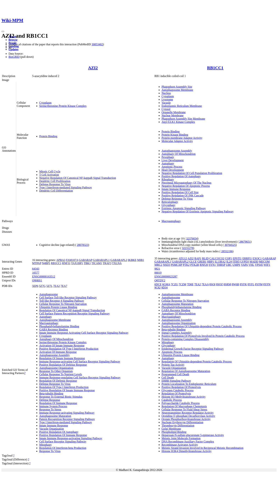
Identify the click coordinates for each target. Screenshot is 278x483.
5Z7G (42, 285)
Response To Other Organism (56, 371)
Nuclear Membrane (173, 115)
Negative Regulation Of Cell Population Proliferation (192, 173)
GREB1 (201, 261)
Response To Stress (50, 409)
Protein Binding (48, 136)
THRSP (220, 264)
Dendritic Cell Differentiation (56, 190)
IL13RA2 (220, 261)
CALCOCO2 (216, 258)
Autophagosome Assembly (177, 150)
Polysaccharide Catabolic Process (181, 403)
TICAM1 (96, 263)
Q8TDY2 (159, 280)
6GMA (166, 284)
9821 (157, 268)
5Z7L (49, 285)
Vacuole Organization (51, 428)
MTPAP (36, 263)
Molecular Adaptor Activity (177, 141)
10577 (35, 272)
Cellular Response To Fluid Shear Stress (184, 409)
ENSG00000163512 (43, 276)
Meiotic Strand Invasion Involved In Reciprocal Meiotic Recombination (202, 447)
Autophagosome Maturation (55, 415)
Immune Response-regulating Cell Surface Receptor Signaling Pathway (80, 377)
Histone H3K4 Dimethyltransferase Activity (187, 451)
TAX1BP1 (77, 263)
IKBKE (132, 259)
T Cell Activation (49, 174)
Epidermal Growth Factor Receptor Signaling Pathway (193, 348)
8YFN (266, 284)
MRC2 (158, 264)
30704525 (230, 244)
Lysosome (167, 99)
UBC (229, 264)
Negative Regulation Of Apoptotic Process (186, 185)
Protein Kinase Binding (175, 134)
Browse (13, 39)
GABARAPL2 (118, 259)
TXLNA (117, 263)
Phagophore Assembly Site (177, 86)
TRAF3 (107, 263)
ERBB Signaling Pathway (176, 380)
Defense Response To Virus (54, 184)
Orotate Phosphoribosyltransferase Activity (186, 419)
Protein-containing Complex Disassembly (185, 339)
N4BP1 (46, 263)
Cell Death (168, 377)
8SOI (212, 284)
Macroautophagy (171, 221)
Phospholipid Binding (174, 431)
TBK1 (87, 263)
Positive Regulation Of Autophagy (181, 176)
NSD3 (166, 264)
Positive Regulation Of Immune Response (63, 435)
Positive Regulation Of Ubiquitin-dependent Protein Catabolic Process (201, 326)
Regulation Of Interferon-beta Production (62, 447)
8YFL (251, 284)
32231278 (187, 248)
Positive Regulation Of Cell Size (180, 192)
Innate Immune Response (176, 189)
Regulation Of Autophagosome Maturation (186, 371)
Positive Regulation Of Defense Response (63, 364)
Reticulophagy (170, 201)
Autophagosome (48, 294)
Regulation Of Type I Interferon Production (63, 387)
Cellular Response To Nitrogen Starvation (63, 303)
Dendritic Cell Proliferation (54, 181)
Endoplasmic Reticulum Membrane (182, 105)
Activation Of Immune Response (58, 351)
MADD (254, 261)
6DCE (158, 284)
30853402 (97, 44)
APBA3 (60, 259)
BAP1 (197, 258)
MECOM (264, 261)
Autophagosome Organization (56, 367)
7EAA (205, 284)
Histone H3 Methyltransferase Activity (183, 396)
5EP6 (35, 285)
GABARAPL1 (101, 259)
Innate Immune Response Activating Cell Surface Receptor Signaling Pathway (83, 332)
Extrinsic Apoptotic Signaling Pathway (184, 208)
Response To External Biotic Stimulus (60, 396)
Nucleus (166, 93)
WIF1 (266, 264)
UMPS (236, 264)
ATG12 (183, 258)
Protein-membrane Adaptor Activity (182, 137)
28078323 (82, 244)
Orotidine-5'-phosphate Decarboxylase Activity (188, 415)
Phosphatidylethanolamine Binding (59, 326)
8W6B (235, 284)
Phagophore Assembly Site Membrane (183, 118)
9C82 (157, 287)
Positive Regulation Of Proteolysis (181, 387)
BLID (205, 258)
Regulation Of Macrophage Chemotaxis (184, 406)
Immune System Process (53, 406)
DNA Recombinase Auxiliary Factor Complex (188, 441)
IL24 (229, 261)
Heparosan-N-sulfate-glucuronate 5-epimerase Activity (193, 435)
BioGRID (14, 56)
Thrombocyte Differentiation (178, 425)
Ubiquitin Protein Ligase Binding (58, 307)
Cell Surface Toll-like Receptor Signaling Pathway (68, 297)
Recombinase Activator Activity (180, 444)
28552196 (226, 251)
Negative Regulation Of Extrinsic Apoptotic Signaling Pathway (197, 211)
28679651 (245, 241)
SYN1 (212, 264)
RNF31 (66, 263)
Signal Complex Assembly (177, 332)
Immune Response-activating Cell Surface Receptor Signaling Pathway (79, 361)
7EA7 (63, 285)
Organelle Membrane (174, 112)
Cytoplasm (45, 102)
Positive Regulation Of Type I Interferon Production (68, 348)
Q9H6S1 (37, 280)
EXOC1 (257, 258)
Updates (13, 49)
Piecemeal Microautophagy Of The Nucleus (186, 182)
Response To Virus (49, 451)
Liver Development (173, 160)
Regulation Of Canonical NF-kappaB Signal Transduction (72, 310)
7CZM (182, 284)
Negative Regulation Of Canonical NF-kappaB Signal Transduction (77, 177)
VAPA (244, 264)
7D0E (190, 284)
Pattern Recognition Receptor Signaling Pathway (67, 419)
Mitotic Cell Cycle (49, 171)
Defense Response (49, 399)
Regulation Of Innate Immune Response (62, 358)
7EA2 (56, 285)
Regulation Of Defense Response (58, 380)
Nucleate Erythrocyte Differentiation (182, 422)
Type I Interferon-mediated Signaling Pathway (65, 187)
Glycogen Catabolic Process (177, 390)
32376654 (192, 238)
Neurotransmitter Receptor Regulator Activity (188, 412)
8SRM (227, 284)
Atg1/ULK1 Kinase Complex (178, 121)
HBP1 (210, 261)
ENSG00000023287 (165, 276)
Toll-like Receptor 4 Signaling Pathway (61, 300)
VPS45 (259, 264)
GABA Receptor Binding (53, 329)
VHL (251, 264)
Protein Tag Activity (173, 364)
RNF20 (204, 264)
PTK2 (186, 264)
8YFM (259, 284)
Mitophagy (45, 444)
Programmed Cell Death (175, 374)
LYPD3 (244, 261)
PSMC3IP (176, 264)
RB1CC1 (215, 67)
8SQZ (219, 284)
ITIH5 (236, 261)
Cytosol (166, 109)
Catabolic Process (172, 399)
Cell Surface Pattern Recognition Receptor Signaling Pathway (74, 313)
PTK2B (194, 264)
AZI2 (93, 67)
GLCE (193, 261)
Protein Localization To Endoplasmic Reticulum (189, 383)
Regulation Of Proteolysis (176, 393)
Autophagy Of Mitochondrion (179, 153)
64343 (35, 268)
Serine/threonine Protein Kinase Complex (63, 105)
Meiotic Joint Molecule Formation (181, 438)
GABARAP (85, 259)
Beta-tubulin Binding (51, 393)
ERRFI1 (247, 258)
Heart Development (173, 169)
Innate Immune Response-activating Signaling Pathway (70, 438)
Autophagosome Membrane (177, 89)
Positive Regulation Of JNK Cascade (183, 195)
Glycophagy (168, 205)
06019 (158, 272)
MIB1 (140, 259)
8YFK (243, 284)
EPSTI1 (237, 258)
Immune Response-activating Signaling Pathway (66, 412)
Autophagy (168, 163)
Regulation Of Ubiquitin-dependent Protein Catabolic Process (197, 361)
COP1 (228, 258)
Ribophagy (168, 179)
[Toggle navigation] (2, 31)
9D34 (164, 287)
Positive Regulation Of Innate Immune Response (67, 390)
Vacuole (166, 102)
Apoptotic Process (172, 166)
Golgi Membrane (171, 428)
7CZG (174, 284)
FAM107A (72, 259)
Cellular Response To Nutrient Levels (60, 374)
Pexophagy (168, 157)
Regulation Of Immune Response (58, 403)
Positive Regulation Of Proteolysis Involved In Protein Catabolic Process (203, 335)
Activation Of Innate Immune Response (61, 345)
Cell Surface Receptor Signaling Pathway (62, 441)
